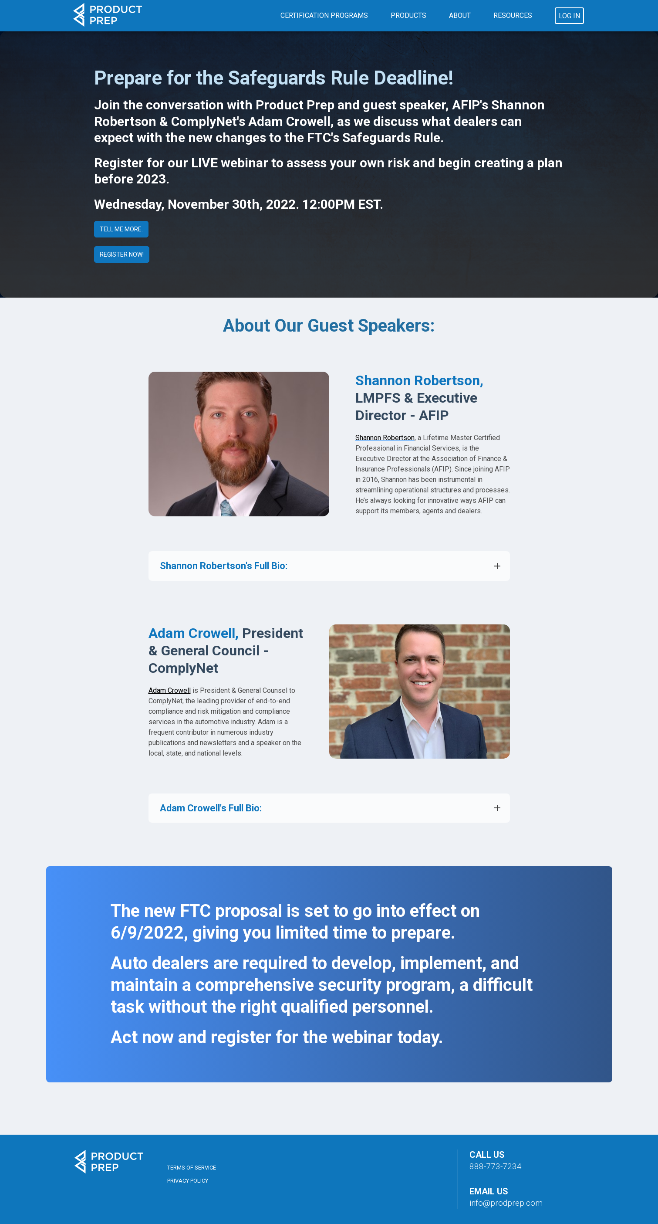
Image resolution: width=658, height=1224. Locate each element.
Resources (512, 15)
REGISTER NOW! (122, 254)
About (460, 15)
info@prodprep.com (506, 1203)
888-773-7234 (495, 1166)
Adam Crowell (169, 690)
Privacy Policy (187, 1180)
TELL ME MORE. (121, 229)
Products (408, 15)
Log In (569, 16)
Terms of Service (191, 1167)
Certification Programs (324, 15)
